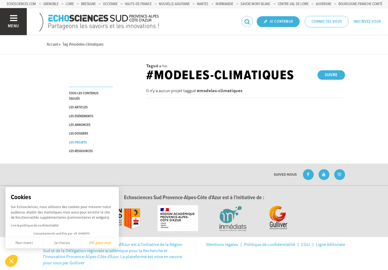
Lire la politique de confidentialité (35, 225)
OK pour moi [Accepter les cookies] (100, 243)
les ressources (81, 151)
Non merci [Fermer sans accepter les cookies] (24, 243)
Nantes (202, 4)
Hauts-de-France (138, 4)
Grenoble (50, 4)
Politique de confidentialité (269, 244)
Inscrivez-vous (367, 21)
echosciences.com (21, 4)
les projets (78, 142)
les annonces (79, 125)
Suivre (331, 75)
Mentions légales (222, 244)
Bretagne (88, 4)
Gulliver (77, 262)
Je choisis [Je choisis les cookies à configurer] (62, 243)
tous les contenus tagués (83, 96)
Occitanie (110, 4)
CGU (305, 244)
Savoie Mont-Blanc (255, 4)
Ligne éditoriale (330, 244)
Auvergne (323, 4)
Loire (70, 4)
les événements (81, 116)
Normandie (224, 4)
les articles (78, 107)
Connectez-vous (327, 21)
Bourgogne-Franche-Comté (360, 4)
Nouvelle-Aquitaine (174, 4)
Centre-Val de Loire (293, 4)
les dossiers (78, 133)
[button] (11, 260)
